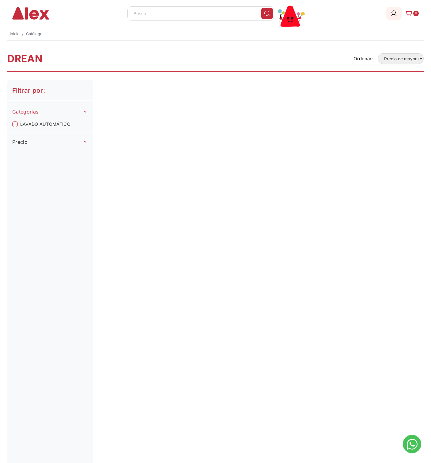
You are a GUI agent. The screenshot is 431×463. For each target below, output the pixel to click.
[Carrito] (410, 13)
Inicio (15, 34)
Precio (49, 142)
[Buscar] (267, 13)
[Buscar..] (201, 13)
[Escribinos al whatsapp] (412, 444)
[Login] (394, 13)
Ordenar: (363, 59)
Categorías (49, 112)
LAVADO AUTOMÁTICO (45, 124)
